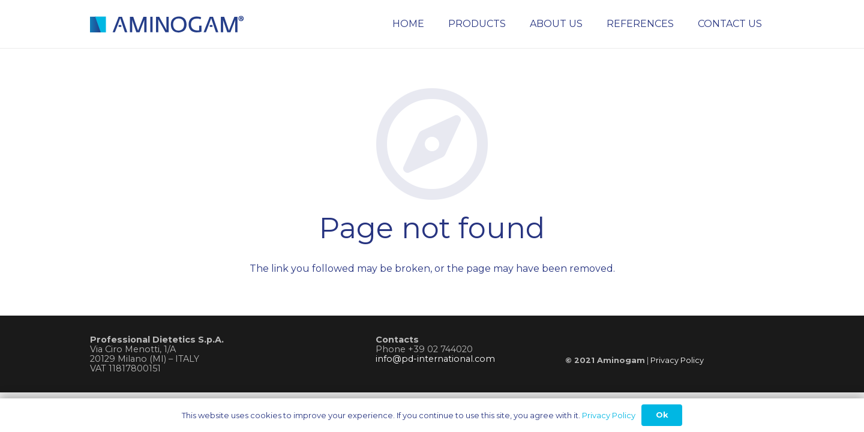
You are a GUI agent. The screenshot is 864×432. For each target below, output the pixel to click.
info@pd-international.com (435, 358)
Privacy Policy (677, 360)
